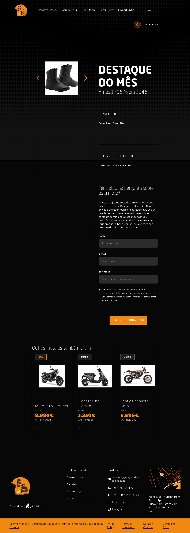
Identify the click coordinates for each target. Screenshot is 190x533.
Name (102, 236)
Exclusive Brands (47, 10)
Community (106, 10)
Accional (14, 527)
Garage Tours (70, 10)
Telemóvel (105, 271)
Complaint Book (169, 525)
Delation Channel (148, 525)
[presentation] (128, 309)
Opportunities (126, 10)
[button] (38, 78)
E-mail (102, 254)
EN (149, 10)
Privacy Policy (111, 525)
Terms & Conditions (128, 525)
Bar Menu (89, 10)
